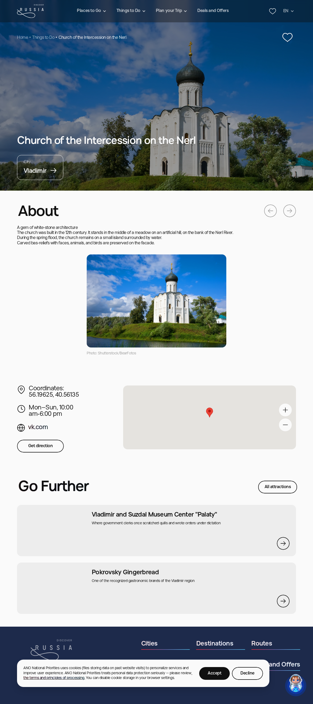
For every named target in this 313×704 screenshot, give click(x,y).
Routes (274, 644)
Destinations (227, 644)
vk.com (38, 427)
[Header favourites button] (272, 11)
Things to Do (43, 38)
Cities (161, 644)
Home (22, 38)
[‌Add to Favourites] (287, 37)
